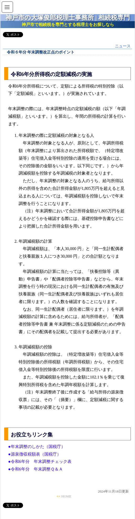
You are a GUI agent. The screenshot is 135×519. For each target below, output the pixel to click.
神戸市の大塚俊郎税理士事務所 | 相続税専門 (68, 17)
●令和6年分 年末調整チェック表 (40, 461)
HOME (66, 496)
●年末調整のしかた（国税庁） (36, 446)
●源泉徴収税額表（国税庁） (34, 454)
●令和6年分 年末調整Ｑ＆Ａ (35, 469)
